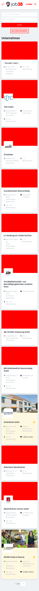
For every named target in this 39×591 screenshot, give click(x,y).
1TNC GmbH (8, 107)
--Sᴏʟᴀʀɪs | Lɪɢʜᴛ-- (11, 63)
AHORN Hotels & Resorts (14, 557)
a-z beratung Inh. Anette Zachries (17, 235)
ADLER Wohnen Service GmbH (16, 509)
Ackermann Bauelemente (14, 467)
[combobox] (19, 14)
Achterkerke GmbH (11, 422)
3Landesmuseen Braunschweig (16, 191)
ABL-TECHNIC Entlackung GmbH (17, 332)
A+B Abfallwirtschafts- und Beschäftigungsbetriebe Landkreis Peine (18, 284)
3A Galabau (8, 154)
